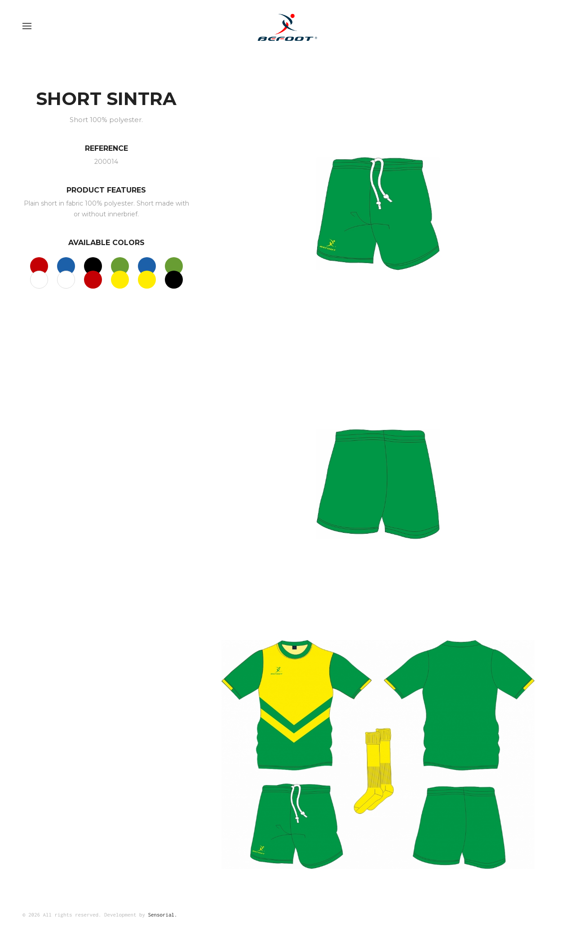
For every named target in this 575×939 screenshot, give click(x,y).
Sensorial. (162, 914)
